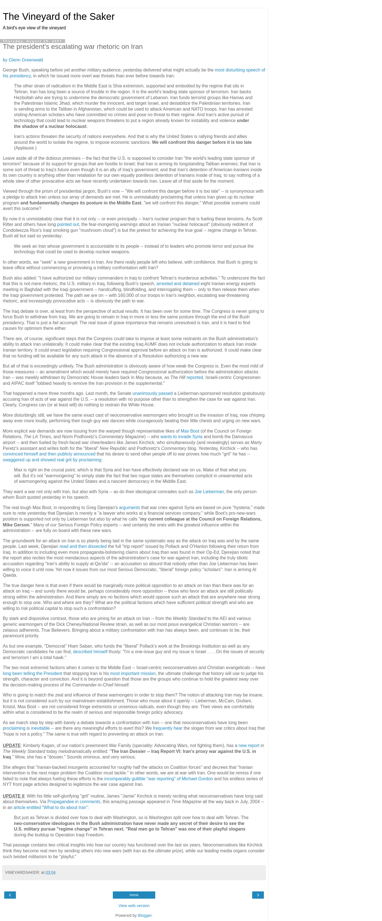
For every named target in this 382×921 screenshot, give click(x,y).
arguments (129, 507)
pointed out (68, 224)
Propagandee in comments (73, 801)
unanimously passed (153, 393)
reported (195, 377)
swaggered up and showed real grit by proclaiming (52, 459)
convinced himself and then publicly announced (49, 454)
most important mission (133, 673)
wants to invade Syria (181, 436)
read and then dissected (83, 546)
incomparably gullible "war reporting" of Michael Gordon (158, 778)
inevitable (40, 728)
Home (134, 895)
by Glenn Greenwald (23, 60)
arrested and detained (177, 283)
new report (248, 745)
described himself (90, 651)
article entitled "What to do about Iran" (51, 807)
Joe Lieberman (209, 491)
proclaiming (14, 728)
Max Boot (190, 431)
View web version (134, 905)
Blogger (145, 915)
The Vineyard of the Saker (59, 16)
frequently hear (168, 728)
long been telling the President (32, 673)
